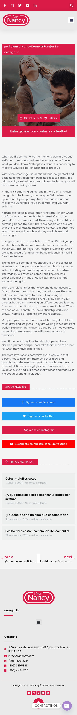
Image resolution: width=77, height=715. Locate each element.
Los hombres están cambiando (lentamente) (37, 531)
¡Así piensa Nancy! (18, 46)
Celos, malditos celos (20, 478)
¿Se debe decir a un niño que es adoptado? (36, 515)
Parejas (49, 46)
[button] (71, 5)
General (38, 46)
